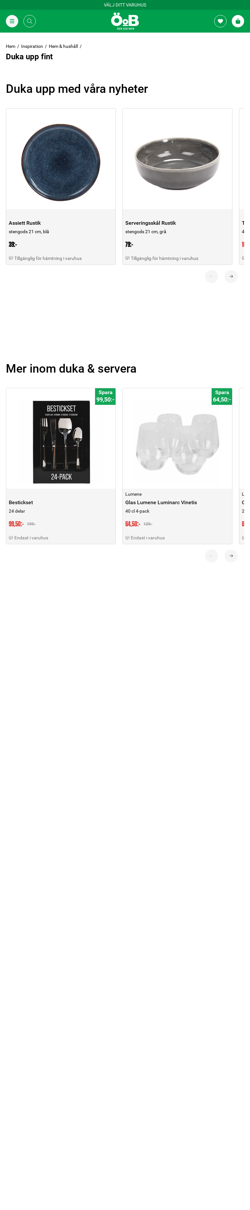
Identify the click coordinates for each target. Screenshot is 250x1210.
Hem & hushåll (63, 46)
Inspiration (32, 46)
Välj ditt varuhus (125, 4)
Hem (10, 46)
